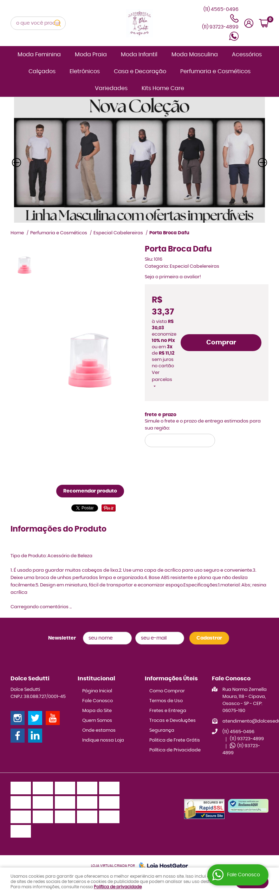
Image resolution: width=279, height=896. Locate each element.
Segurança (161, 730)
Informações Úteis (171, 678)
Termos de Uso (166, 701)
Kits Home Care (163, 88)
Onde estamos (99, 730)
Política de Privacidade (175, 750)
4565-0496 (238, 732)
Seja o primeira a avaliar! (173, 277)
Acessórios (247, 54)
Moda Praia (91, 54)
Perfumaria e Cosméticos (215, 71)
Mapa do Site (97, 710)
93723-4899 (220, 27)
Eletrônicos (85, 71)
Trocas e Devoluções (172, 720)
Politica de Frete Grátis (174, 740)
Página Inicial (97, 691)
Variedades (111, 88)
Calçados (42, 71)
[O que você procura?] (57, 23)
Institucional (96, 678)
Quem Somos (97, 720)
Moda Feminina (39, 54)
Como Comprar (167, 691)
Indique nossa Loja (103, 740)
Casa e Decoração (140, 71)
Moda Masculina (194, 54)
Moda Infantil (139, 54)
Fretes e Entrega (167, 710)
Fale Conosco (97, 701)
